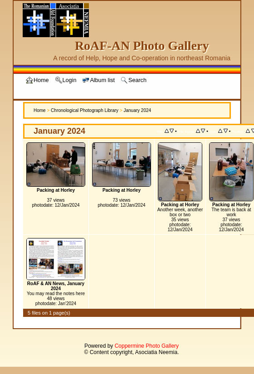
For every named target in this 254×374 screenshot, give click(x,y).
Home (40, 110)
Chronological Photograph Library (84, 110)
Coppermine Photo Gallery (147, 346)
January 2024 (137, 110)
